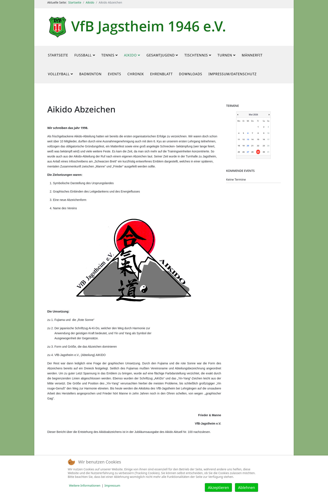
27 (248, 152)
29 (258, 152)
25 (239, 152)
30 (264, 152)
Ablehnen (246, 487)
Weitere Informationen (84, 485)
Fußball (83, 55)
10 (268, 133)
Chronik (135, 74)
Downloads (190, 74)
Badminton (90, 74)
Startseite (74, 2)
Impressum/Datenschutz (233, 74)
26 (243, 152)
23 (264, 145)
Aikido (90, 2)
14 (252, 139)
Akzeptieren (218, 487)
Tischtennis (196, 55)
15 (258, 139)
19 (243, 145)
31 (268, 152)
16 (264, 139)
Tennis (107, 55)
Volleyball (59, 74)
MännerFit (252, 55)
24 (268, 145)
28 (252, 152)
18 (239, 145)
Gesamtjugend (160, 55)
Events (114, 74)
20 (248, 145)
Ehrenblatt (161, 74)
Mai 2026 (253, 114)
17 (268, 139)
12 (243, 139)
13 (248, 139)
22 (258, 145)
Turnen (225, 55)
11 (239, 139)
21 (252, 145)
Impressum (112, 485)
